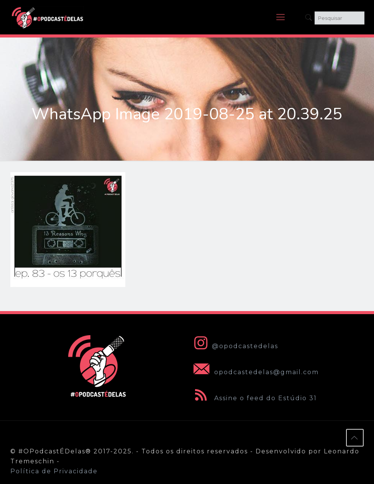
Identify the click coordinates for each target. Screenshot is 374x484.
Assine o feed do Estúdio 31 (253, 398)
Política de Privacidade (54, 471)
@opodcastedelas (234, 346)
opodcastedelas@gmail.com (254, 372)
